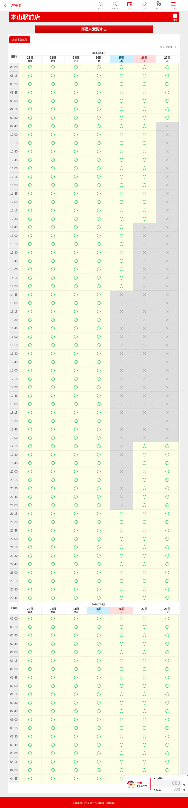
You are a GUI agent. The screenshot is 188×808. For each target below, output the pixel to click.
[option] (20, 39)
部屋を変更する (94, 29)
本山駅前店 (25, 17)
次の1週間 (169, 46)
